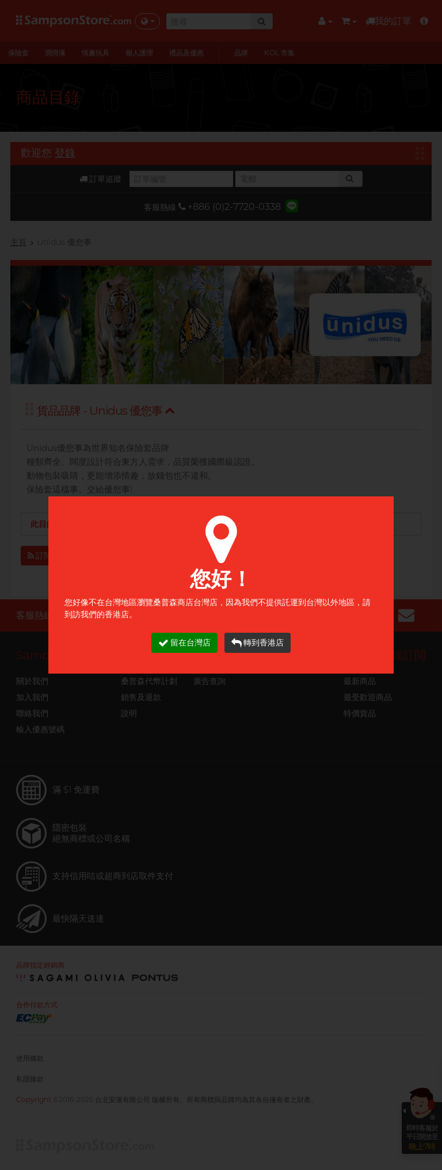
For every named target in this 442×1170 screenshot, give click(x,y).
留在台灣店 (184, 642)
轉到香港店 (257, 642)
